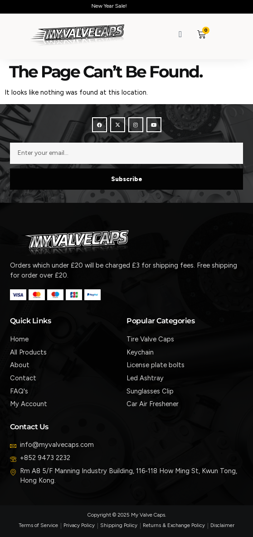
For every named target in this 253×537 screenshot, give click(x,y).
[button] (223, 34)
